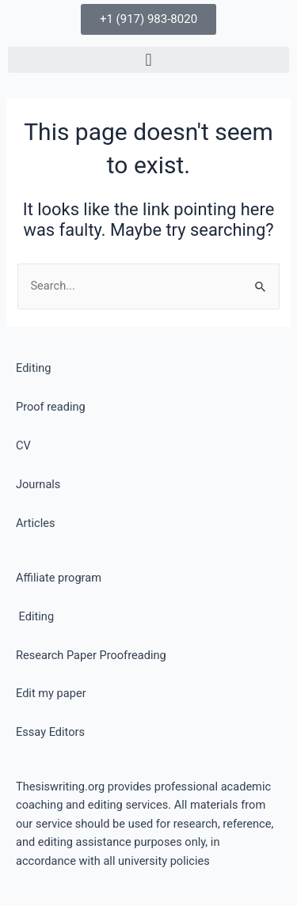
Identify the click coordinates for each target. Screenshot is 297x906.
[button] (148, 60)
